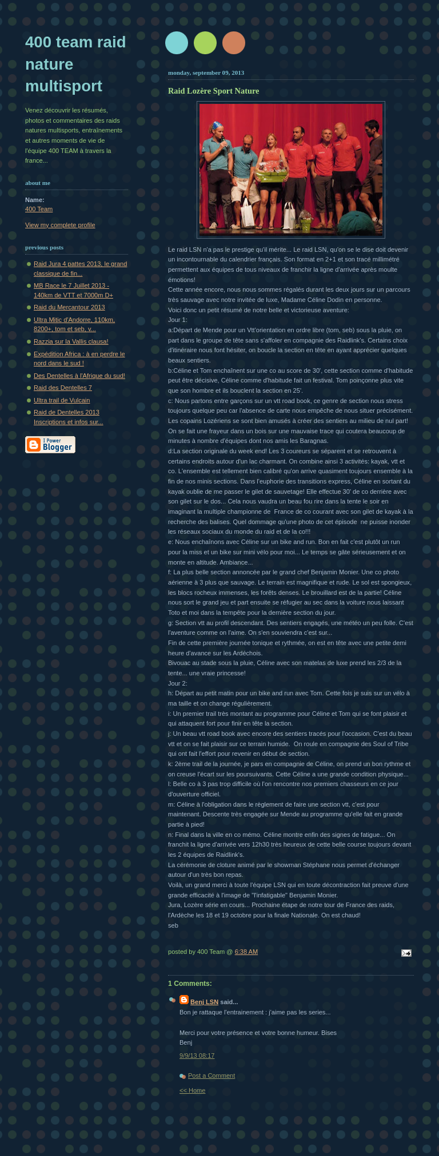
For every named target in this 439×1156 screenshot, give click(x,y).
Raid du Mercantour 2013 (69, 307)
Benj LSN (204, 1001)
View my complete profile (60, 224)
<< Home (192, 1090)
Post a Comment (211, 1075)
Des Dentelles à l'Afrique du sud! (79, 375)
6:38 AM (246, 951)
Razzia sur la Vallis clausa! (71, 341)
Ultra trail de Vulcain (62, 400)
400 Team (39, 209)
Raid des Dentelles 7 (63, 387)
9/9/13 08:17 (196, 1055)
